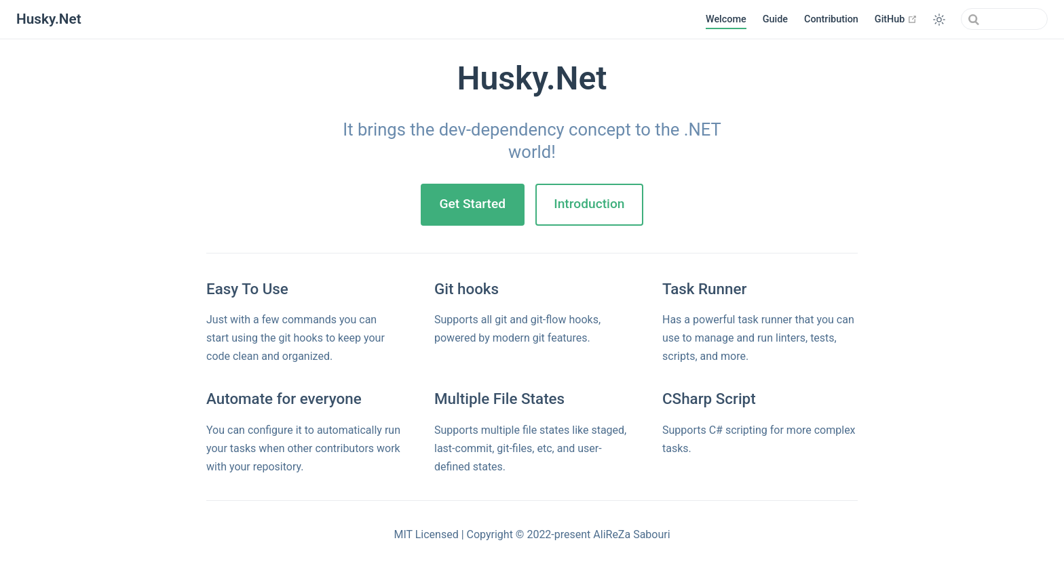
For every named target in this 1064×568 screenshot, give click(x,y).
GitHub (896, 19)
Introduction (589, 203)
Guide (775, 19)
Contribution (831, 19)
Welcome (726, 19)
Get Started (472, 203)
